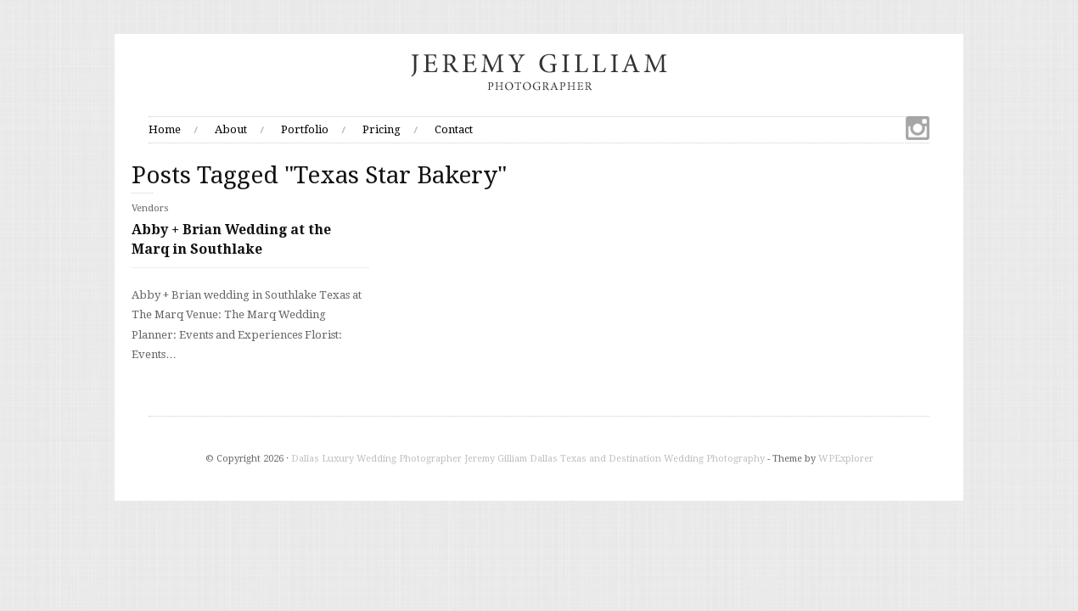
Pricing (381, 129)
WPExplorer (845, 458)
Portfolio (304, 129)
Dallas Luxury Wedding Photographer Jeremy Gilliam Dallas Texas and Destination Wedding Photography (528, 458)
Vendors (150, 208)
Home (165, 129)
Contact (454, 129)
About (231, 129)
